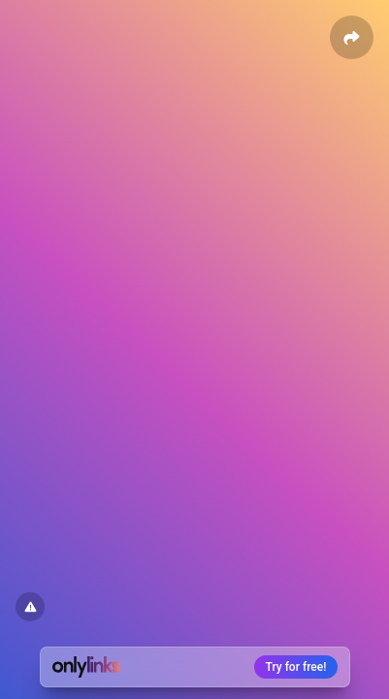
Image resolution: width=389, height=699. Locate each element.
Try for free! (296, 667)
